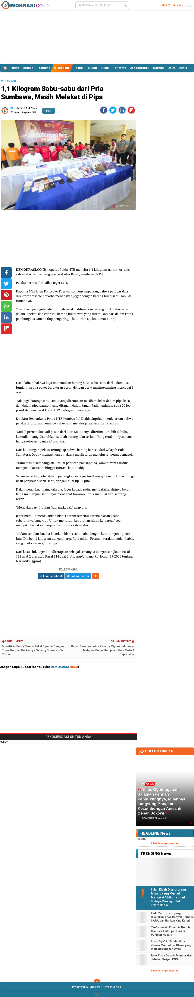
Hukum (91, 68)
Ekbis (105, 68)
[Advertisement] (97, 36)
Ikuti (48, 110)
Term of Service (112, 986)
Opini (171, 68)
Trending (43, 68)
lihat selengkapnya (165, 843)
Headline (62, 68)
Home (15, 68)
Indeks (28, 68)
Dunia (183, 68)
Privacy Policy (80, 986)
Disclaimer (95, 986)
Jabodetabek (139, 68)
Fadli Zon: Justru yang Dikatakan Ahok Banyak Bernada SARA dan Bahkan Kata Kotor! (172, 917)
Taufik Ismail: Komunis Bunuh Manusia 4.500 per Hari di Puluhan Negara (170, 931)
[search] (102, 5)
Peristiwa (119, 68)
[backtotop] (97, 982)
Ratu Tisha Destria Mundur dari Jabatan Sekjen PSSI (171, 957)
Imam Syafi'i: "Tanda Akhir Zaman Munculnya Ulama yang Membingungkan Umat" (171, 945)
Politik (78, 68)
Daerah (158, 68)
